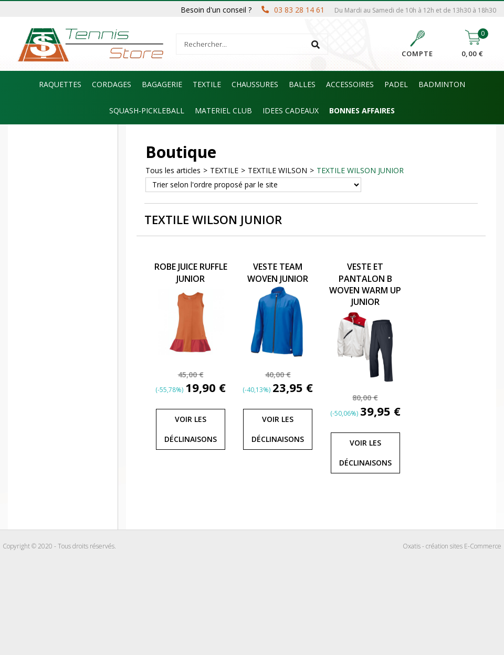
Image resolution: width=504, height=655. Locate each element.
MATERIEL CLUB (223, 110)
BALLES (302, 84)
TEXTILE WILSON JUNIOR (360, 170)
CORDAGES (111, 84)
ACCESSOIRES (350, 84)
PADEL (396, 84)
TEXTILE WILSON (277, 170)
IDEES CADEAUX (290, 110)
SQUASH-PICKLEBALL (146, 110)
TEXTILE (207, 84)
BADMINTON (441, 84)
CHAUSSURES (255, 84)
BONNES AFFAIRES (362, 110)
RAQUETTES (60, 84)
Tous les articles (173, 170)
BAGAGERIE (162, 84)
